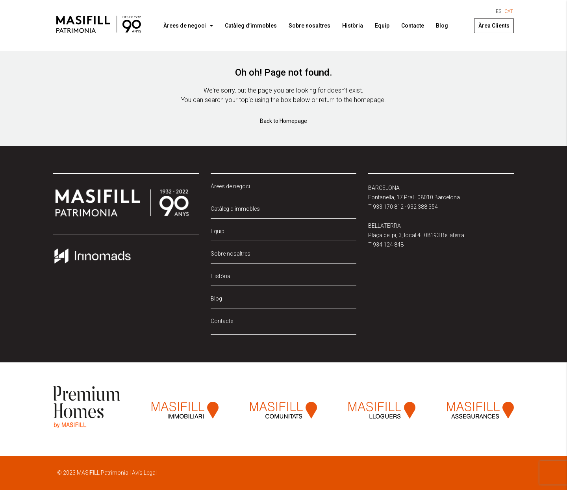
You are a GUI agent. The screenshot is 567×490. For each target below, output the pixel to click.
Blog (442, 25)
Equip (382, 25)
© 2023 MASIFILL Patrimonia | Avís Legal (107, 473)
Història (352, 25)
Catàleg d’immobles (251, 25)
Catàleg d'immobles (235, 209)
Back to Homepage (283, 121)
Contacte (412, 25)
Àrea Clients (494, 25)
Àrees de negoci (184, 25)
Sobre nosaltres (309, 25)
